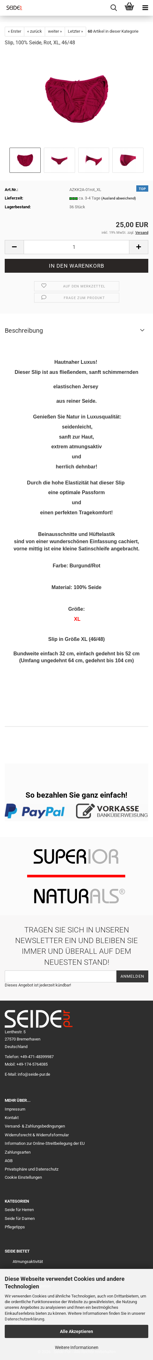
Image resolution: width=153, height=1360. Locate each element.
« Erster (14, 31)
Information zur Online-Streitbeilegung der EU (45, 1143)
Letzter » (75, 31)
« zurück (34, 31)
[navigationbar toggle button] (145, 8)
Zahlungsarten (18, 1152)
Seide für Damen (20, 1218)
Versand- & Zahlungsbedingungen (35, 1126)
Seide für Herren (19, 1209)
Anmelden (132, 976)
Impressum (15, 1109)
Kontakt (12, 1117)
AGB (9, 1160)
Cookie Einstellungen (23, 1177)
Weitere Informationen (76, 1347)
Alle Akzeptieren (76, 1331)
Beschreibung (24, 330)
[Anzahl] (76, 247)
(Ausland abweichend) (118, 198)
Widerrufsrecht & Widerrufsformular (37, 1135)
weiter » (55, 31)
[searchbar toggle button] (113, 8)
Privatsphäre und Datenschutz (31, 1169)
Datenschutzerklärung (24, 1319)
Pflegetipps (15, 1227)
